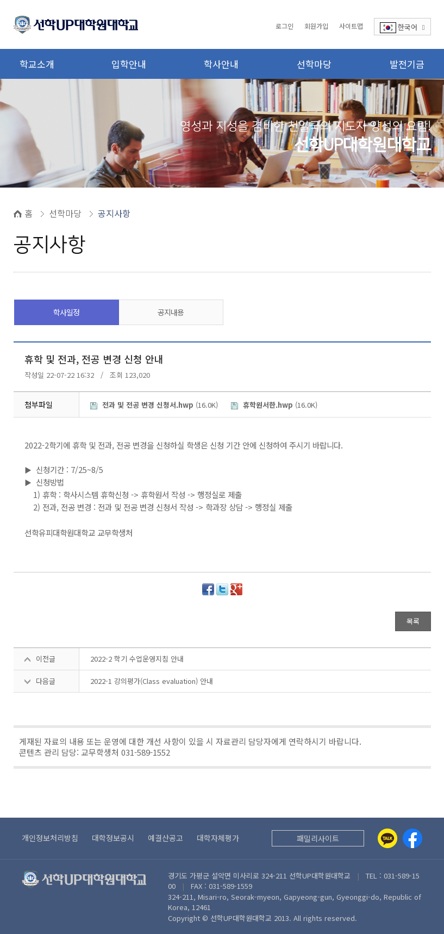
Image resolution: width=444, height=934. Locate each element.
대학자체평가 (218, 837)
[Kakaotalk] (387, 838)
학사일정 (66, 312)
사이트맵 (351, 25)
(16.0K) (155, 405)
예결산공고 (165, 837)
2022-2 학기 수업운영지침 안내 (137, 658)
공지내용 (171, 312)
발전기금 (407, 64)
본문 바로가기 (0, 0)
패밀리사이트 (318, 838)
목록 (413, 621)
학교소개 (37, 64)
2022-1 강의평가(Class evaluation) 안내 (151, 681)
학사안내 (221, 64)
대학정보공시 (113, 837)
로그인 (284, 25)
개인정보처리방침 (50, 837)
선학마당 (314, 64)
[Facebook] (412, 838)
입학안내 (128, 64)
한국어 (402, 27)
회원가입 (316, 25)
